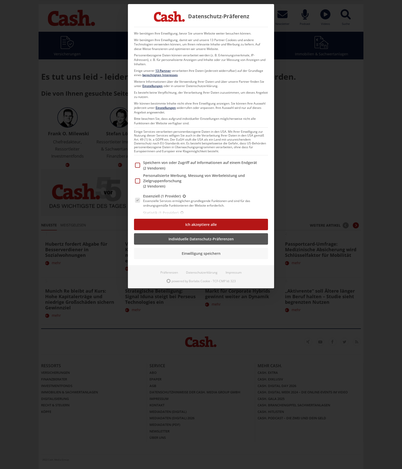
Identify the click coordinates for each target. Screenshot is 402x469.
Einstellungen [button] (152, 86)
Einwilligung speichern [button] (201, 253)
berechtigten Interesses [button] (160, 75)
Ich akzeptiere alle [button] (201, 224)
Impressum (234, 272)
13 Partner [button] (163, 71)
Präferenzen (169, 272)
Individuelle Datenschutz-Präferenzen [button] (201, 239)
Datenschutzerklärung (201, 272)
